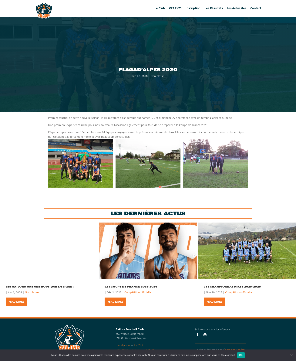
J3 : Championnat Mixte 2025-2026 (232, 286)
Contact (255, 8)
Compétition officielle (137, 292)
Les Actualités (236, 8)
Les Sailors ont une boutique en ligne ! (40, 286)
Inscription (193, 8)
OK (241, 355)
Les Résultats (214, 8)
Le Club (160, 8)
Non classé (157, 76)
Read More (16, 301)
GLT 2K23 (175, 8)
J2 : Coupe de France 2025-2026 (131, 286)
